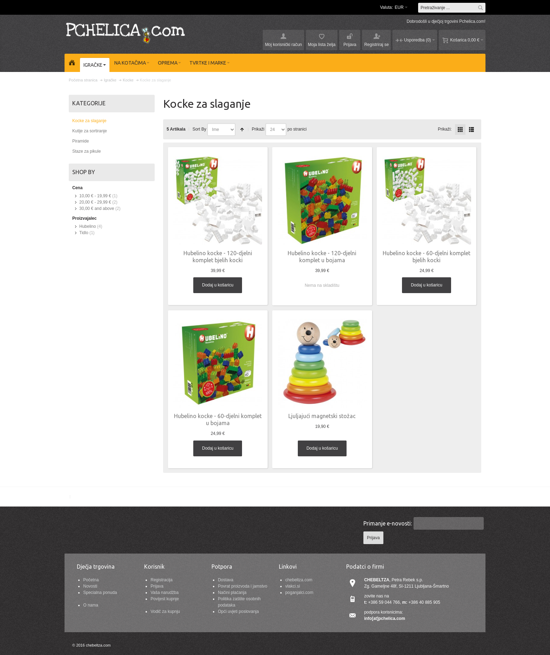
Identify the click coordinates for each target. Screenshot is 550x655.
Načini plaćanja (232, 592)
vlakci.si (292, 586)
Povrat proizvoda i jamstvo (242, 586)
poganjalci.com (299, 592)
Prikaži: (444, 129)
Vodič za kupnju (165, 611)
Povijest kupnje (164, 598)
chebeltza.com (298, 579)
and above (96, 208)
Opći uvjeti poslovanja (238, 611)
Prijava (156, 586)
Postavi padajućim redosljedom (242, 129)
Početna (91, 579)
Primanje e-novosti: (387, 523)
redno (471, 129)
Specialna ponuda (100, 592)
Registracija (161, 579)
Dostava (225, 579)
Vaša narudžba (164, 592)
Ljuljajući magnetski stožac (322, 416)
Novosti (90, 586)
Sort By (199, 129)
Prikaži (258, 129)
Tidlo (83, 232)
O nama (90, 605)
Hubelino (87, 226)
